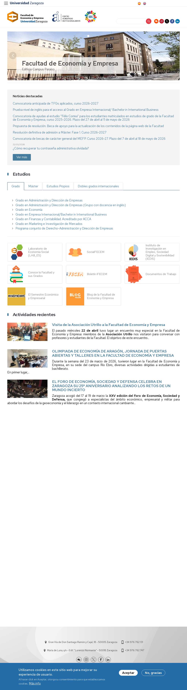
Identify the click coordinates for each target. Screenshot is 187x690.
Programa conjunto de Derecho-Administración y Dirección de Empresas (64, 228)
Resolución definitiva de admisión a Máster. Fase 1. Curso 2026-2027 (59, 132)
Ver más (21, 157)
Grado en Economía (29, 210)
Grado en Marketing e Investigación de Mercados (49, 224)
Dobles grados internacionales (98, 186)
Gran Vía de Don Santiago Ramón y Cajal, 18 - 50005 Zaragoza (82, 642)
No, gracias (153, 673)
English (144, 3)
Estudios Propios (58, 186)
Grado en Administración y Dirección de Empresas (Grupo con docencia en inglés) (71, 205)
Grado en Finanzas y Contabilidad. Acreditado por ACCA (53, 219)
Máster (33, 186)
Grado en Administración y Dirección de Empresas (49, 200)
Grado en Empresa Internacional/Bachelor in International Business (61, 214)
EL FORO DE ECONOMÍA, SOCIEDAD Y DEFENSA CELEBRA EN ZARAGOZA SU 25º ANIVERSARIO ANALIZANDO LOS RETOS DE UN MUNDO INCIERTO (111, 385)
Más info (35, 683)
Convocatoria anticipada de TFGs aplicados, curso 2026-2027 (55, 103)
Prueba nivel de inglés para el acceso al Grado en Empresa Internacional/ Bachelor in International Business (86, 110)
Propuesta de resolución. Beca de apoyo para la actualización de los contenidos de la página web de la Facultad (88, 126)
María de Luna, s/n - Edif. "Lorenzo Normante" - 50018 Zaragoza (82, 650)
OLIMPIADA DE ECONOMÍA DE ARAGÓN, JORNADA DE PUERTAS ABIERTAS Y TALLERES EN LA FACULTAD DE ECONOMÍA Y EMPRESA (113, 353)
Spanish (139, 3)
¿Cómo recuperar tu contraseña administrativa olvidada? (51, 148)
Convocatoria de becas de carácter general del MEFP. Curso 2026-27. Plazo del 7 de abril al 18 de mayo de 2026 (89, 139)
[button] (174, 55)
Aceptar (128, 673)
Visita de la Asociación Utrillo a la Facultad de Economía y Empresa (108, 324)
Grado (16, 186)
